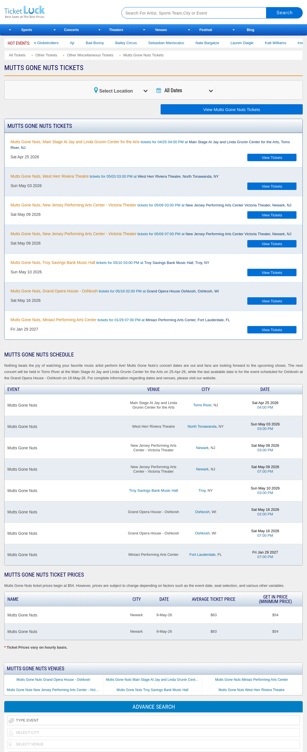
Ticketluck (56, 12)
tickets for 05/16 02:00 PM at (115, 291)
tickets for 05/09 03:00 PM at (151, 205)
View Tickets (272, 157)
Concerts (71, 30)
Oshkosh (202, 512)
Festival (205, 30)
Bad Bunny (103, 43)
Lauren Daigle (250, 43)
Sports (26, 30)
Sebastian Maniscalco (174, 43)
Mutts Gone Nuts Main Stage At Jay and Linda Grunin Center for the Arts (154, 680)
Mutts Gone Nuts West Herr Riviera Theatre (252, 690)
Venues (161, 30)
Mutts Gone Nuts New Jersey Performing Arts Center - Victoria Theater (55, 690)
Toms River (202, 405)
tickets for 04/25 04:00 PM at (150, 145)
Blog (250, 30)
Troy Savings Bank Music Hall (153, 490)
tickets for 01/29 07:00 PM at (120, 319)
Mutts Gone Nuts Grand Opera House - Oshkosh (53, 680)
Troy (202, 490)
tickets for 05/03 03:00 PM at (115, 176)
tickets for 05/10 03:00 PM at (110, 262)
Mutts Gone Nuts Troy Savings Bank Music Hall (152, 690)
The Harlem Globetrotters (46, 43)
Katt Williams (284, 43)
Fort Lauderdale (202, 554)
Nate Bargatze (215, 43)
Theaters (116, 30)
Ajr (80, 43)
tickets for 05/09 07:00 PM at (151, 233)
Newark (202, 448)
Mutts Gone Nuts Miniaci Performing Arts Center (251, 680)
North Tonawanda (202, 426)
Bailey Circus (134, 43)
